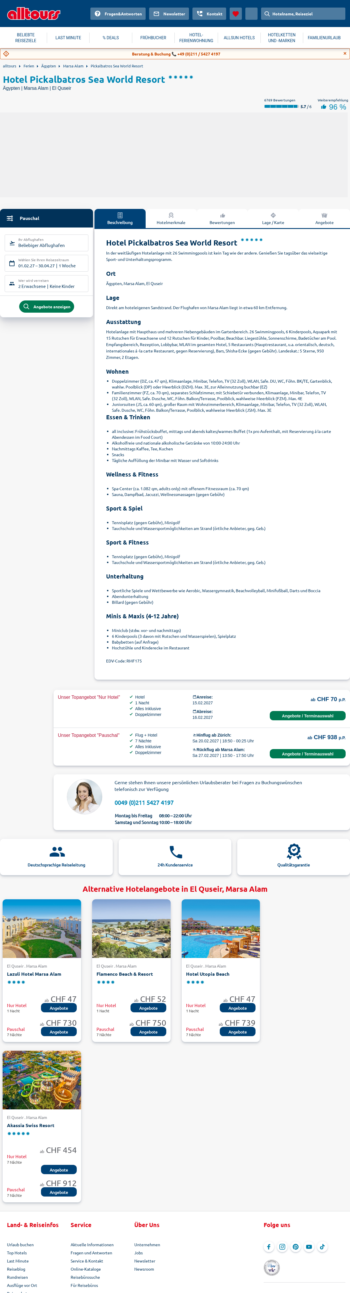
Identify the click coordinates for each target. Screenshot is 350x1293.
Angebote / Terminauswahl (307, 716)
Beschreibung (120, 218)
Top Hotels (17, 1252)
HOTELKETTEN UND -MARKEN (282, 38)
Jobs (138, 1252)
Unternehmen (147, 1244)
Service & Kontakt (87, 1260)
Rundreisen (17, 1277)
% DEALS (111, 37)
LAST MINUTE (68, 37)
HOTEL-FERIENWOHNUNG (196, 38)
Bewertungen (222, 218)
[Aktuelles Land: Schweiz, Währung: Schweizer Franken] (251, 14)
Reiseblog (16, 1268)
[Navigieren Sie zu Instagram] (282, 1247)
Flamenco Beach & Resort (125, 974)
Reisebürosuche (85, 1277)
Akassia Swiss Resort (30, 1125)
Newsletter (144, 1260)
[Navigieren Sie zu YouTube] (309, 1247)
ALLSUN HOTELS (239, 37)
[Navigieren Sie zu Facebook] (269, 1247)
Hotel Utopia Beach (207, 974)
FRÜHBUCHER (153, 37)
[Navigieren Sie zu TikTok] (322, 1247)
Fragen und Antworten (91, 1252)
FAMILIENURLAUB (324, 37)
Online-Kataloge (86, 1268)
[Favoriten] (236, 14)
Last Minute (18, 1260)
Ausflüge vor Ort (22, 1285)
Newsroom (144, 1268)
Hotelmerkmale (171, 218)
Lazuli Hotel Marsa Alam (34, 974)
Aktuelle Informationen (92, 1244)
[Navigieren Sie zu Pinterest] (295, 1247)
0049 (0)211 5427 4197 (144, 802)
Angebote (324, 218)
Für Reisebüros (84, 1285)
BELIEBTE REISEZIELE (25, 38)
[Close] (345, 53)
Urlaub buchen (20, 1244)
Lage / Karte (273, 218)
